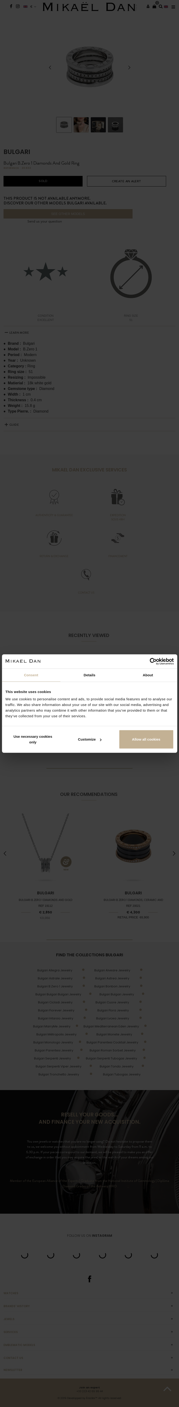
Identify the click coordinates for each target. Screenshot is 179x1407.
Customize (89, 739)
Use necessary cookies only (32, 739)
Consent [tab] (31, 675)
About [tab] (148, 675)
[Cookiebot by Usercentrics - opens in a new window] (153, 661)
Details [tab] (89, 675)
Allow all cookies (146, 739)
